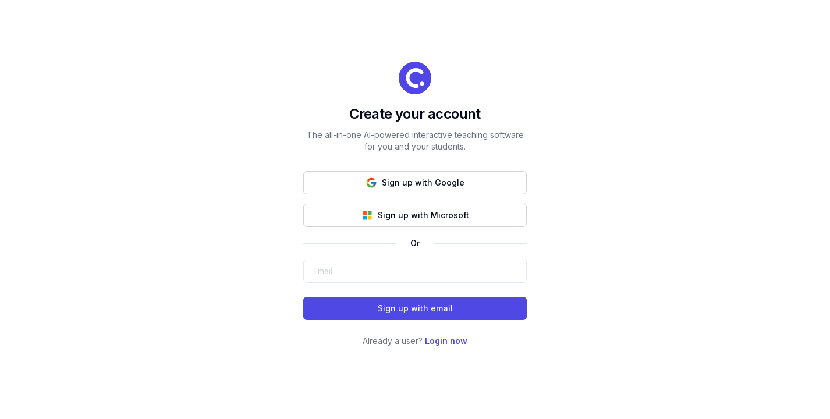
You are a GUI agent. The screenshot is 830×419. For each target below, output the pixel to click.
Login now (446, 341)
